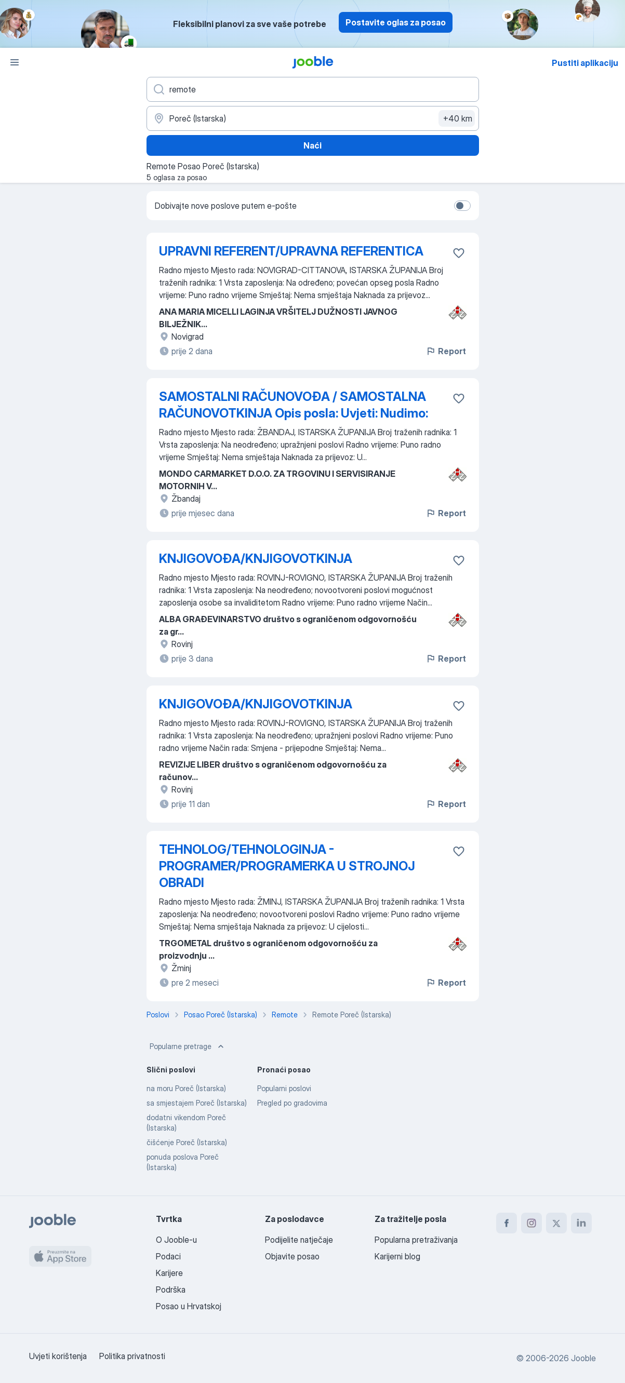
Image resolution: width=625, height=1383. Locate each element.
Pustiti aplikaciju (585, 63)
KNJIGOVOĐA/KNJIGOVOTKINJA (255, 558)
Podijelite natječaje (299, 1239)
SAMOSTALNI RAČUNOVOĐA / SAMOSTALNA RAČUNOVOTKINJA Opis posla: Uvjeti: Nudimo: (293, 405)
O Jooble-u (176, 1239)
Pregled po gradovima (292, 1102)
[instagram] (531, 1223)
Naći (312, 145)
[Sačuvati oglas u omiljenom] (459, 253)
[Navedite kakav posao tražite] (313, 89)
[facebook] (506, 1223)
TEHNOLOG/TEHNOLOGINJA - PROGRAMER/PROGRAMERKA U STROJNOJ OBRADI (287, 866)
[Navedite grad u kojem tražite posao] (313, 118)
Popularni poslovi (284, 1088)
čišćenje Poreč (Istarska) (187, 1142)
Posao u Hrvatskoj (188, 1306)
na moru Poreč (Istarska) (186, 1088)
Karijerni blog (397, 1256)
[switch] (462, 205)
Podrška (170, 1289)
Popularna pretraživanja (416, 1239)
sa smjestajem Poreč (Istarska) (197, 1102)
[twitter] (556, 1223)
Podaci (168, 1256)
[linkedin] (581, 1223)
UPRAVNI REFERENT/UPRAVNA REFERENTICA (291, 251)
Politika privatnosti (132, 1356)
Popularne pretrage (188, 1046)
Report (445, 351)
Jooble (583, 1358)
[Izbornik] (14, 62)
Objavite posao (292, 1256)
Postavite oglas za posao (395, 22)
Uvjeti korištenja (58, 1356)
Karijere (169, 1273)
